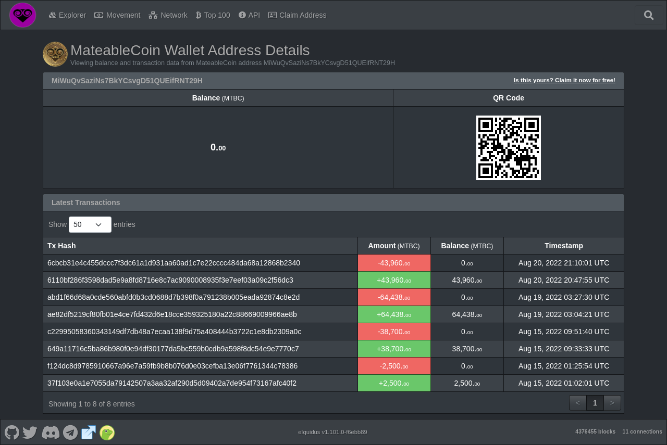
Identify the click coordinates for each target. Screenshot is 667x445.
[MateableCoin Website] (88, 432)
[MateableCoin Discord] (50, 432)
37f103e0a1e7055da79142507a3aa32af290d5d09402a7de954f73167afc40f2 (172, 383)
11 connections (642, 431)
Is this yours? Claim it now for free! (564, 80)
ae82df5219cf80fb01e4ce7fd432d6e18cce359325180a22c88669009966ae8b (172, 314)
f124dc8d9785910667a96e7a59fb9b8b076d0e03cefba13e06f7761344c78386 (172, 366)
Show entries (91, 225)
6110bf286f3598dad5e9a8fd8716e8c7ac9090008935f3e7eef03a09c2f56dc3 (170, 280)
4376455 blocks (595, 431)
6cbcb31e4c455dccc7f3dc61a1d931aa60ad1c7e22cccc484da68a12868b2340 (173, 263)
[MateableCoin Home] (23, 15)
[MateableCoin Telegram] (71, 432)
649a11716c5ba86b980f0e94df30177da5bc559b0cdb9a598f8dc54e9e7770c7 (173, 349)
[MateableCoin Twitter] (30, 432)
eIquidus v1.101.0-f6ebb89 (332, 432)
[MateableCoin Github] (12, 432)
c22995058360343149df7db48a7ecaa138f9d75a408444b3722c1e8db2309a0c (174, 331)
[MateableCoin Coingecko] (106, 432)
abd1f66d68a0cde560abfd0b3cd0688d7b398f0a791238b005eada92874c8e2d (173, 297)
